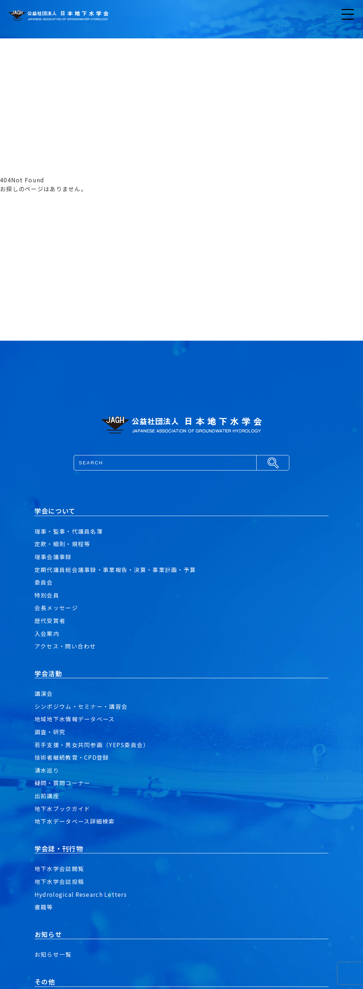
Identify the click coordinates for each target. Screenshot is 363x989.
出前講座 (47, 795)
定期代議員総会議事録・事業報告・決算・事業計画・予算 (115, 569)
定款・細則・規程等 (63, 543)
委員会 (44, 582)
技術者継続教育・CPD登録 (72, 757)
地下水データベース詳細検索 (75, 821)
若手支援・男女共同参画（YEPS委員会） (92, 744)
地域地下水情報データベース (75, 718)
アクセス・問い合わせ (65, 646)
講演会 (44, 693)
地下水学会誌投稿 (59, 881)
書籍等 (44, 907)
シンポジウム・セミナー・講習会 (81, 706)
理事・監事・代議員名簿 (69, 531)
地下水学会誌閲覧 (59, 868)
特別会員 (47, 595)
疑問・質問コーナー (63, 782)
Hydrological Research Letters (81, 894)
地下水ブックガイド (63, 808)
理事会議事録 (53, 556)
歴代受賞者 (50, 620)
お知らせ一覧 (53, 954)
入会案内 (47, 633)
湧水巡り (47, 770)
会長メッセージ (56, 607)
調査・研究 (50, 731)
